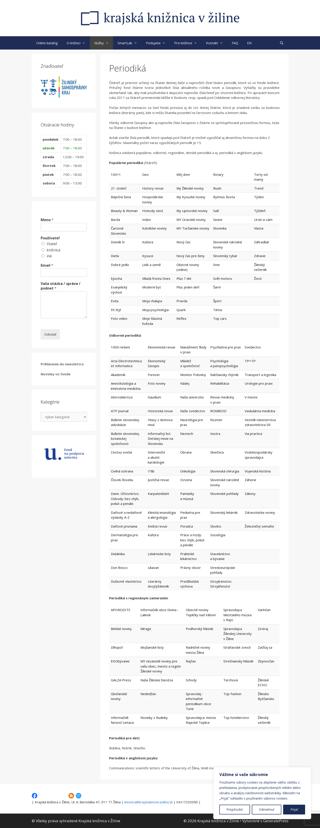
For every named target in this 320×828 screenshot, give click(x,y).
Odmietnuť (266, 809)
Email (47, 265)
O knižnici (78, 43)
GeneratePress (275, 820)
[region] (262, 793)
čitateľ (52, 243)
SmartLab (130, 43)
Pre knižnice (188, 43)
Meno (47, 220)
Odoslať (50, 334)
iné (49, 256)
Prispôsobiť (234, 809)
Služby (103, 43)
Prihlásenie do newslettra (62, 364)
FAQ (235, 43)
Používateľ (50, 238)
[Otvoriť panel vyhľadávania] (281, 43)
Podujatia (158, 43)
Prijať (294, 809)
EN (249, 43)
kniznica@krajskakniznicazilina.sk (148, 802)
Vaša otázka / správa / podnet (60, 286)
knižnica (53, 250)
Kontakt (216, 43)
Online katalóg (47, 43)
